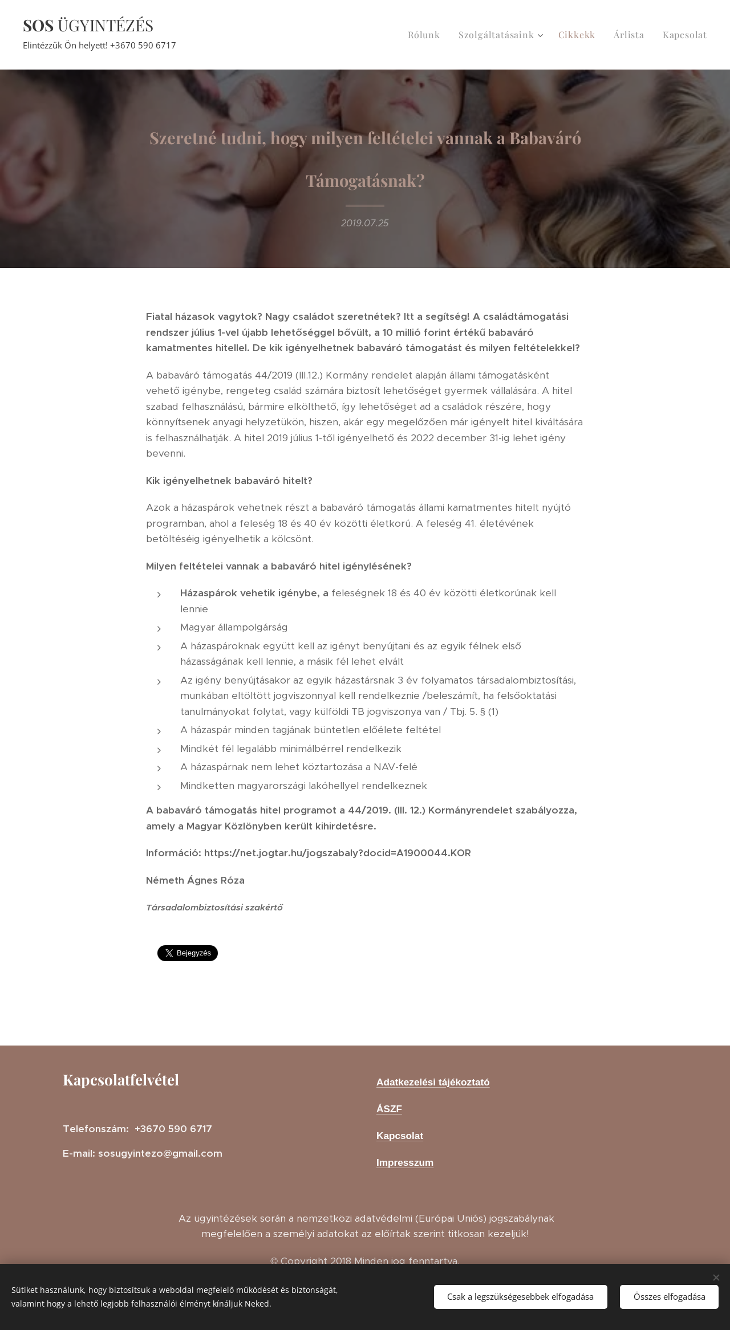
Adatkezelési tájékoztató (433, 1082)
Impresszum (404, 1162)
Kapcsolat (399, 1135)
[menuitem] (427, 35)
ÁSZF (389, 1109)
